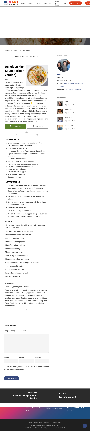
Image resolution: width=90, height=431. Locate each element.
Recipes (7, 20)
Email (22, 357)
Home (6, 50)
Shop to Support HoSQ (76, 407)
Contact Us (47, 422)
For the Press (38, 422)
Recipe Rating (9, 331)
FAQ (30, 422)
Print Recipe (33, 56)
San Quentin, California (73, 90)
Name (7, 357)
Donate (70, 411)
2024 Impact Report (54, 408)
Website (38, 357)
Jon (59, 74)
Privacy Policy (57, 422)
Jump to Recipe (21, 56)
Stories (13, 50)
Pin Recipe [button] (38, 126)
